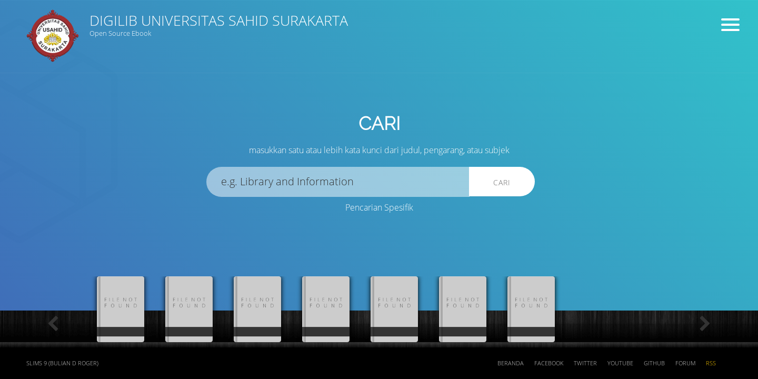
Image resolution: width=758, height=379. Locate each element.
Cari (502, 182)
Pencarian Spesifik (379, 207)
